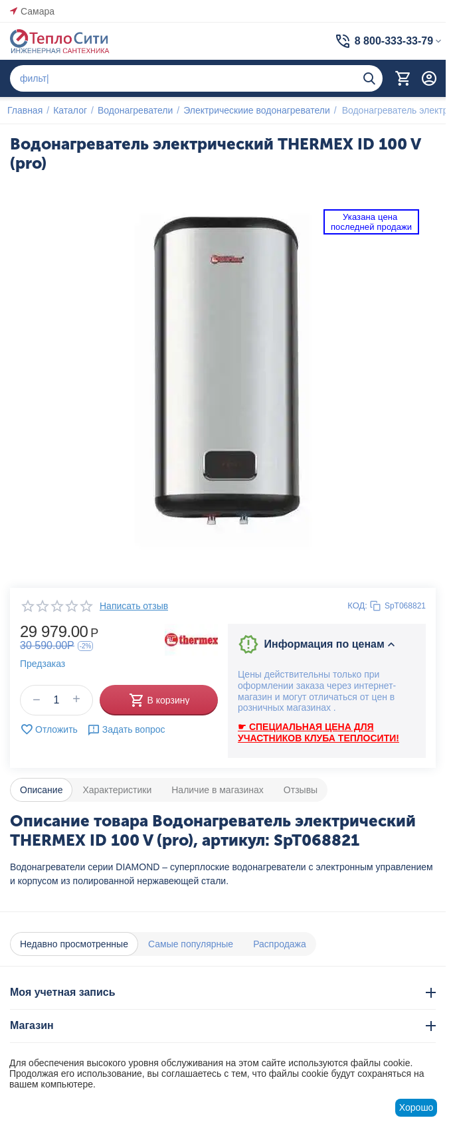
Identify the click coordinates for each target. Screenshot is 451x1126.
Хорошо (416, 1107)
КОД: (357, 605)
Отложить (49, 729)
